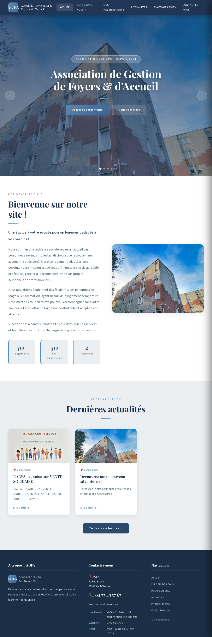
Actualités (139, 7)
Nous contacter (129, 111)
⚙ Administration (160, 620)
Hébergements (160, 591)
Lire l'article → (23, 509)
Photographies (165, 7)
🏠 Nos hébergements (87, 111)
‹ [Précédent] (10, 95)
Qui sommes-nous (85, 7)
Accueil (64, 7)
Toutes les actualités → (106, 528)
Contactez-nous (191, 7)
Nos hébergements (114, 7)
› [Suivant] (202, 95)
